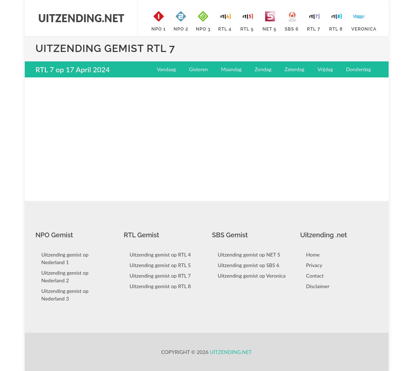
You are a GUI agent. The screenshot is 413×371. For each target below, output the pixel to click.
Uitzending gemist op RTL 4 (160, 254)
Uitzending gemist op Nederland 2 (65, 276)
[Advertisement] (206, 135)
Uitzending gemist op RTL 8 (160, 286)
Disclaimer (317, 286)
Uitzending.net (231, 352)
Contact (315, 276)
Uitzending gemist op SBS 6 (248, 265)
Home (312, 254)
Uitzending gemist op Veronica (252, 276)
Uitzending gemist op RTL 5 (160, 265)
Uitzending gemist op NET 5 (249, 254)
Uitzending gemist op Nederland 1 (65, 258)
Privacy (314, 265)
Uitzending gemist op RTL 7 (160, 276)
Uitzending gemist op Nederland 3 (65, 295)
